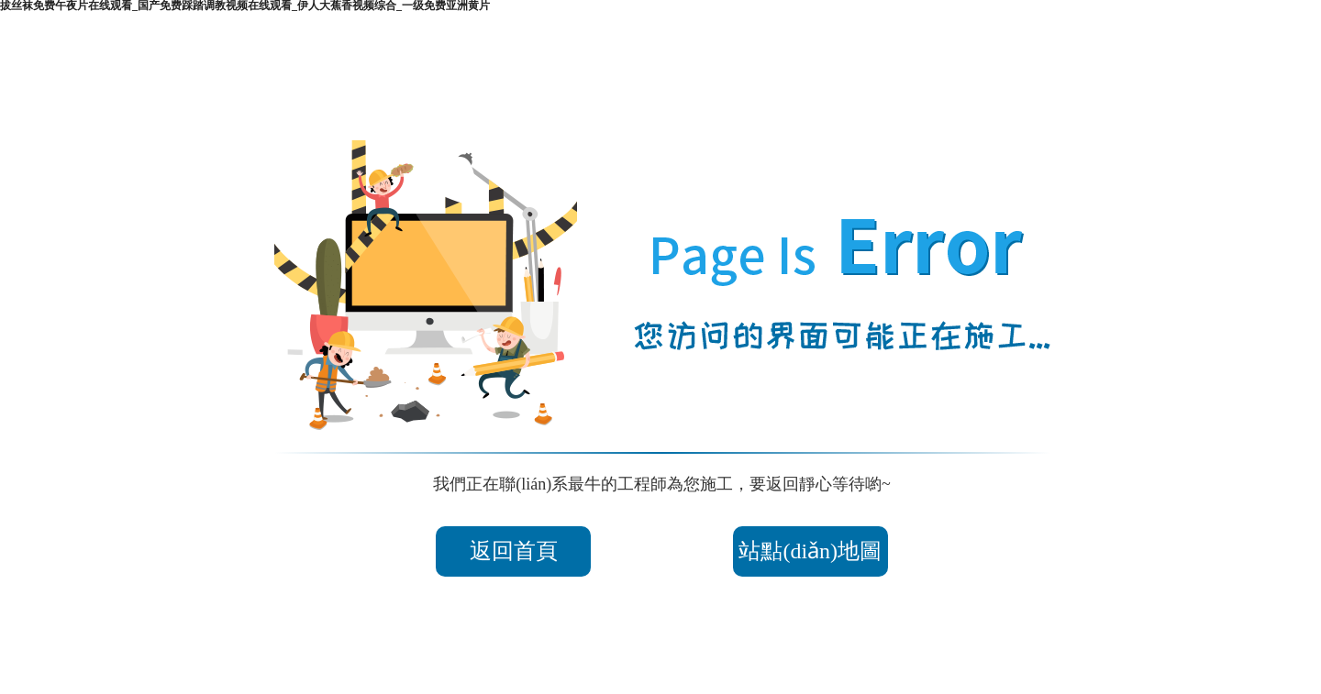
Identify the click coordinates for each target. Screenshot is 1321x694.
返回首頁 (514, 551)
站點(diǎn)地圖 (810, 551)
